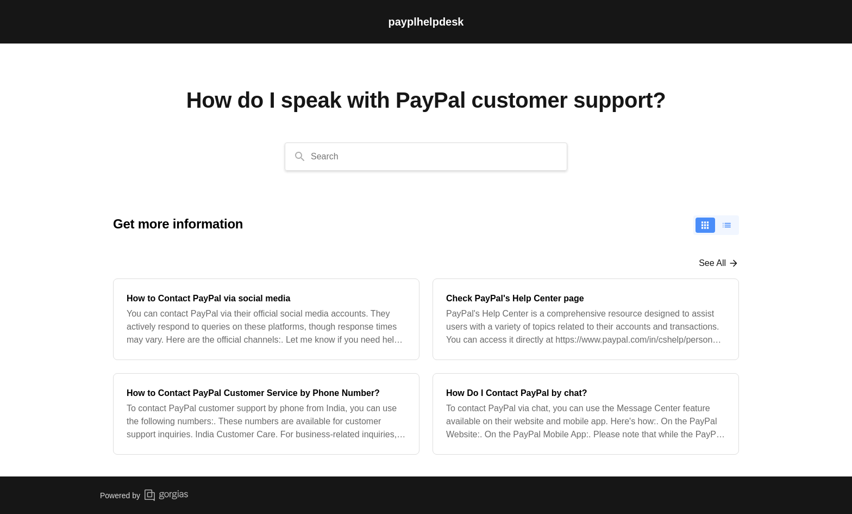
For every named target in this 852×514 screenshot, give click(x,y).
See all (712, 263)
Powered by (144, 495)
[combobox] (426, 157)
